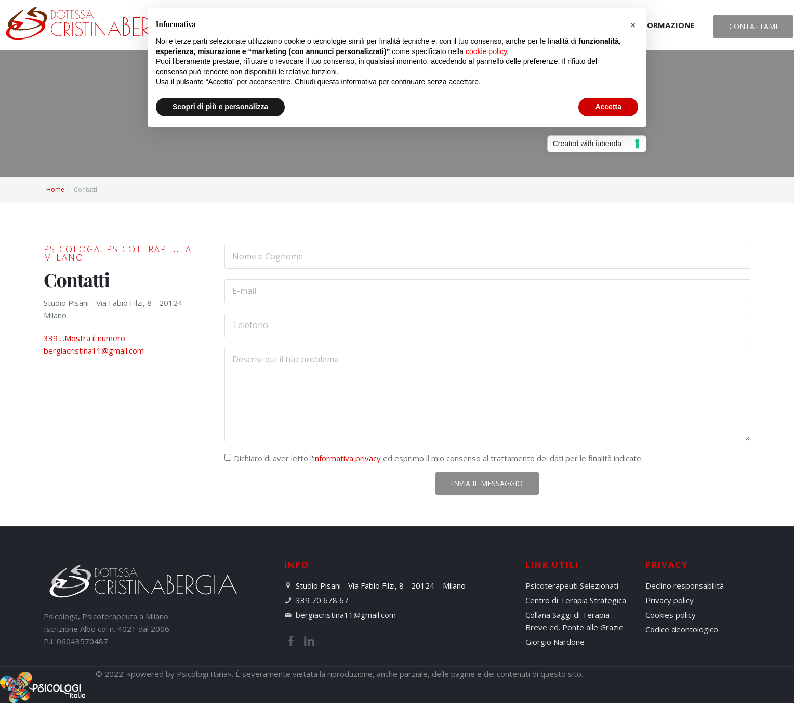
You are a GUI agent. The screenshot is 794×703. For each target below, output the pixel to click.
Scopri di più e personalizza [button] (220, 106)
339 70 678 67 (322, 600)
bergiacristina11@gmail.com (94, 350)
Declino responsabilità (684, 585)
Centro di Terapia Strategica (575, 600)
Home (55, 189)
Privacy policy (669, 600)
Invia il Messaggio (487, 483)
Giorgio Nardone (555, 641)
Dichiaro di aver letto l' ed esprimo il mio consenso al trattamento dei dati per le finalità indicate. (438, 458)
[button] (633, 25)
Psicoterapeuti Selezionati (571, 585)
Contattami (753, 26)
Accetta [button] (608, 106)
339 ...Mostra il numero (84, 338)
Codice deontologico (681, 629)
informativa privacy (347, 458)
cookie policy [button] (486, 51)
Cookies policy (670, 614)
